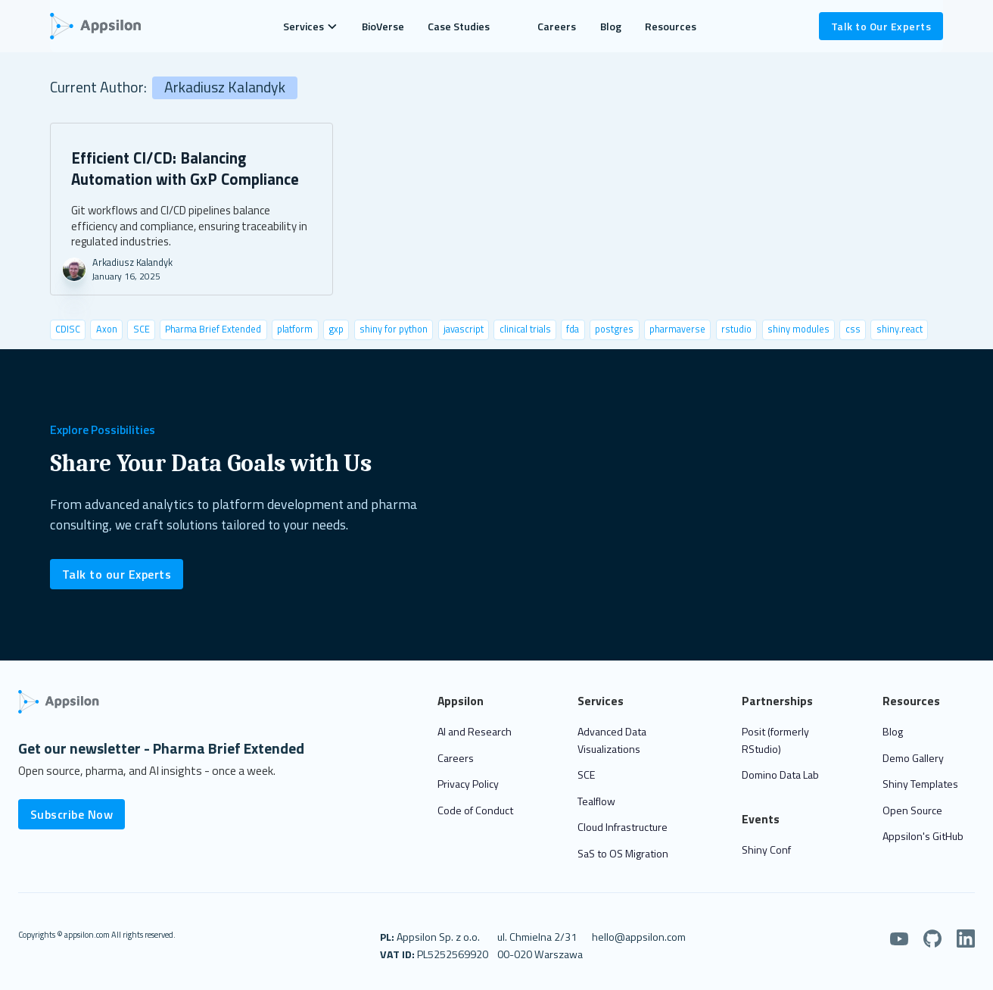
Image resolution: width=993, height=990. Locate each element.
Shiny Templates (920, 784)
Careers (556, 26)
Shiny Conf (766, 849)
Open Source (912, 810)
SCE (586, 774)
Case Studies (459, 26)
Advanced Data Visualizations (611, 740)
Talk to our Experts (117, 574)
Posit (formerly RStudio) (775, 740)
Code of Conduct (475, 810)
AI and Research (474, 731)
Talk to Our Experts (881, 26)
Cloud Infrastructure (622, 827)
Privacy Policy (468, 784)
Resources (670, 26)
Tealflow (596, 801)
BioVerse (383, 26)
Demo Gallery (913, 758)
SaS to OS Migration (622, 853)
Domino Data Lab (780, 774)
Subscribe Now (72, 814)
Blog (610, 26)
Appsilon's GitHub (922, 836)
